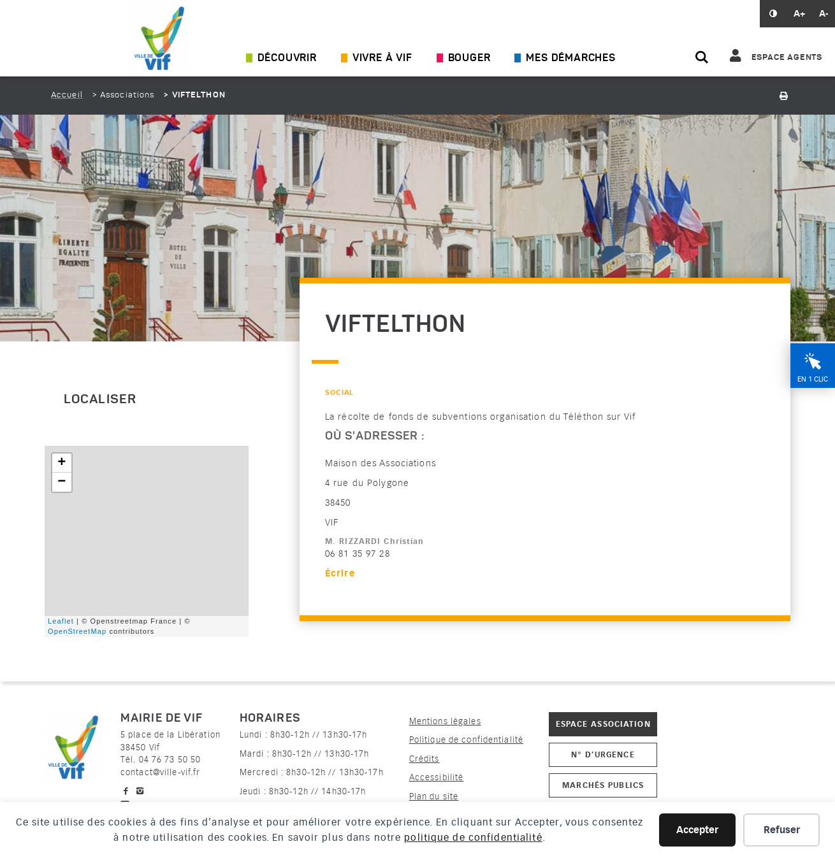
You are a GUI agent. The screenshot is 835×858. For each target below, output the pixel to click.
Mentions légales (445, 721)
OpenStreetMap (77, 631)
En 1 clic (812, 379)
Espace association (603, 724)
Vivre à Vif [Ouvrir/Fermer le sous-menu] (382, 59)
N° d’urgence (602, 754)
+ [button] (61, 463)
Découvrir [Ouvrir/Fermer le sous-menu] (287, 59)
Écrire (340, 573)
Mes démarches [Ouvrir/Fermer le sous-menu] (570, 59)
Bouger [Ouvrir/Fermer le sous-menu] (469, 59)
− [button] (61, 482)
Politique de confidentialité (466, 740)
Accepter (697, 830)
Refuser (782, 830)
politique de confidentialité (473, 837)
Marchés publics (603, 785)
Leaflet (61, 621)
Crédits (424, 759)
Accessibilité (436, 777)
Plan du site (433, 796)
